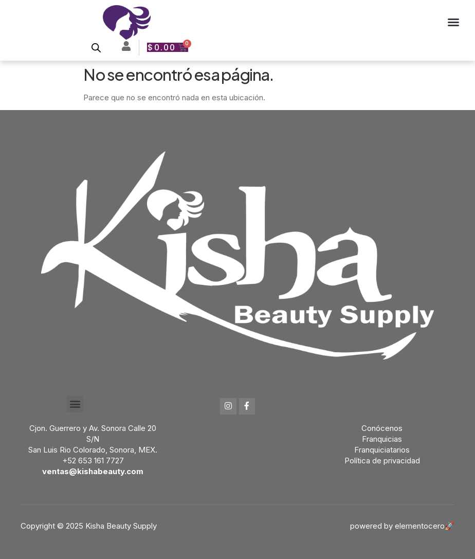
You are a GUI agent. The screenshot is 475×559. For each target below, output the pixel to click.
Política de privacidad (382, 460)
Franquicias (382, 439)
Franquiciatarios (382, 450)
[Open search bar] (96, 47)
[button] (453, 22)
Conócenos (382, 428)
